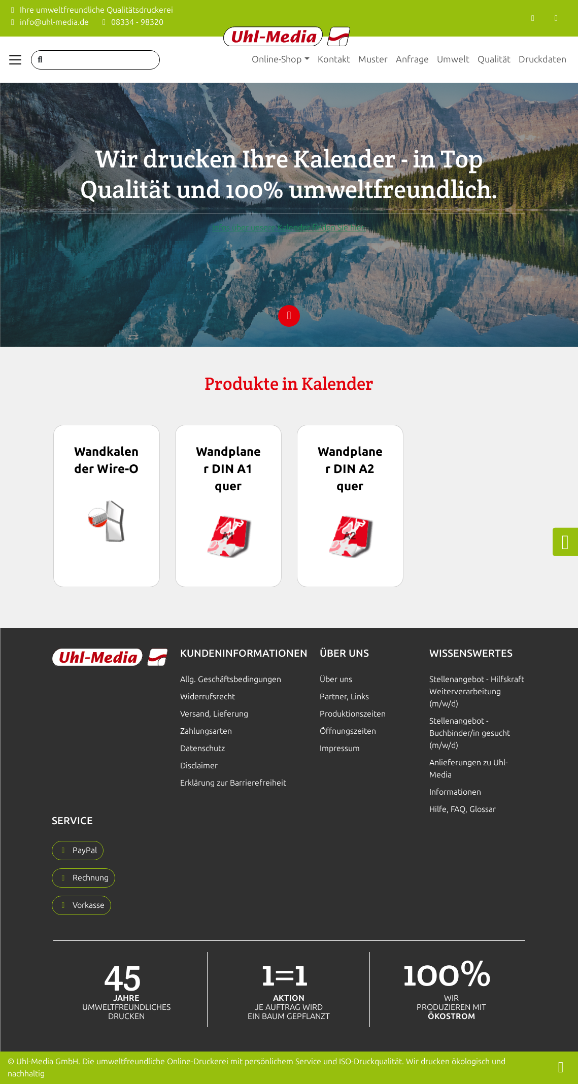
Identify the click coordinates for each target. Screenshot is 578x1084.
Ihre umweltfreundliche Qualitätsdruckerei (90, 10)
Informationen (455, 792)
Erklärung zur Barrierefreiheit (233, 783)
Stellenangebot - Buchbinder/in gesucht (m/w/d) (469, 733)
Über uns (336, 679)
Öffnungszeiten (348, 731)
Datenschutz (202, 748)
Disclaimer (199, 765)
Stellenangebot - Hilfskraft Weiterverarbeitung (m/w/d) (476, 691)
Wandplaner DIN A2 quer (350, 468)
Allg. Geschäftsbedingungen (230, 679)
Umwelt (453, 59)
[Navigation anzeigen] (15, 60)
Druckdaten (542, 59)
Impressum (340, 748)
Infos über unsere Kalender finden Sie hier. (289, 227)
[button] (78, 850)
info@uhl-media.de (48, 22)
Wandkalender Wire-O (106, 460)
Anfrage (412, 59)
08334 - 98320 (131, 22)
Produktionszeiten (353, 714)
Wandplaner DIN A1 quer (228, 468)
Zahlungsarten (206, 731)
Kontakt (334, 59)
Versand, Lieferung (214, 714)
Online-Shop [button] (277, 59)
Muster (373, 59)
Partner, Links (344, 696)
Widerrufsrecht (207, 696)
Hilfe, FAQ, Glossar (462, 809)
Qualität (494, 59)
